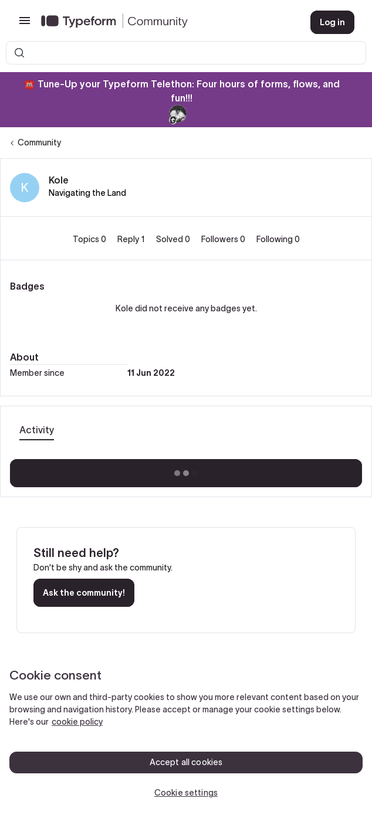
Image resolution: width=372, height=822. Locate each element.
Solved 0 (174, 239)
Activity (36, 429)
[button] (25, 24)
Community (39, 142)
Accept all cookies (186, 762)
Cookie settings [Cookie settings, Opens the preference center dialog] (186, 792)
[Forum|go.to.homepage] (166, 22)
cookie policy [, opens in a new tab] (77, 721)
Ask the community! (84, 592)
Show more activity (186, 469)
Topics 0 (90, 239)
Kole (59, 180)
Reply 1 (132, 239)
